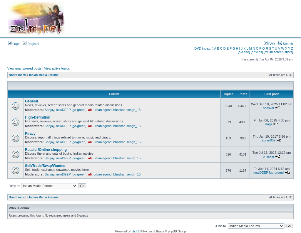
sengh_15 (133, 110)
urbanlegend (102, 110)
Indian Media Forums (43, 75)
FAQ (269, 43)
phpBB (135, 231)
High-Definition (37, 117)
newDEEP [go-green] (71, 110)
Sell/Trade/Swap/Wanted (45, 166)
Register (31, 43)
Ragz (268, 124)
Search (285, 43)
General (31, 101)
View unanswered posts (24, 68)
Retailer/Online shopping (46, 150)
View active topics (57, 68)
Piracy (30, 133)
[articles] (257, 52)
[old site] (244, 52)
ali (90, 110)
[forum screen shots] (278, 52)
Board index (17, 75)
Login (14, 43)
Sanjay (49, 110)
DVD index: (202, 48)
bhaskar (119, 110)
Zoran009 (268, 140)
